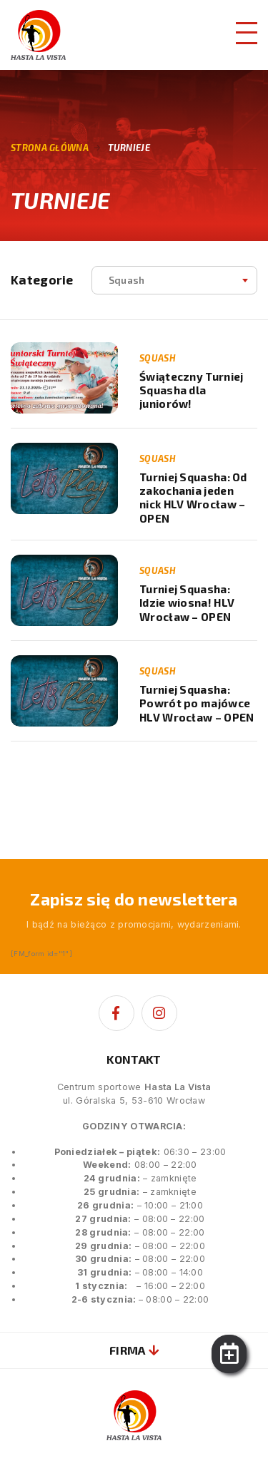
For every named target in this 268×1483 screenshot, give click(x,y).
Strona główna (50, 147)
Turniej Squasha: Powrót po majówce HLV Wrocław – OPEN (196, 703)
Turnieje (129, 147)
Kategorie (42, 279)
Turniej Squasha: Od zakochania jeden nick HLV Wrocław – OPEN (193, 498)
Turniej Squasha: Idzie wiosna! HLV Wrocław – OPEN (186, 603)
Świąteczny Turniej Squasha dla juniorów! (191, 390)
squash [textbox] (127, 280)
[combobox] (174, 280)
